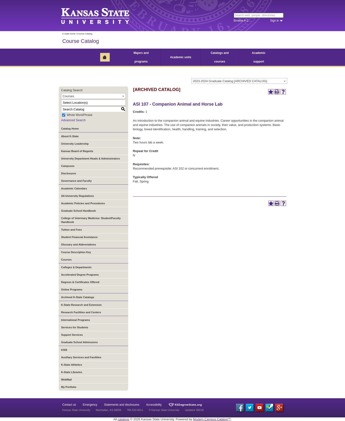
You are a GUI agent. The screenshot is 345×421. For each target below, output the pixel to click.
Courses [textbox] (68, 96)
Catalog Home (70, 128)
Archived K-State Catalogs (77, 297)
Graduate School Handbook (78, 210)
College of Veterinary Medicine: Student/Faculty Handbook (91, 220)
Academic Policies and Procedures (83, 203)
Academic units (180, 57)
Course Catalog (80, 41)
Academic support (258, 57)
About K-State (70, 136)
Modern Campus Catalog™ (212, 419)
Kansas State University (101, 15)
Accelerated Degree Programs (80, 274)
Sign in (274, 20)
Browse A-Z (241, 20)
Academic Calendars (74, 188)
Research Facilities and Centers (81, 312)
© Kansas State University (164, 410)
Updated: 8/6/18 (194, 410)
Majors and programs (141, 57)
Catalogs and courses (220, 57)
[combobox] (239, 81)
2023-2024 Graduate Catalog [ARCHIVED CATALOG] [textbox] (230, 81)
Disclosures (68, 173)
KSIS (64, 349)
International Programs (75, 320)
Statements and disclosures (121, 404)
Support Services (72, 334)
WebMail (66, 379)
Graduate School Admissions (79, 342)
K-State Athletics (71, 364)
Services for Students (74, 327)
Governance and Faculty (76, 180)
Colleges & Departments (76, 267)
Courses (66, 259)
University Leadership (75, 143)
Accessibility (154, 404)
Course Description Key (76, 252)
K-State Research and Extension (81, 304)
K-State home (68, 34)
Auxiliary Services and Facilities (81, 357)
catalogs (123, 419)
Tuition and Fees (71, 229)
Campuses (68, 166)
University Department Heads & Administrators (90, 158)
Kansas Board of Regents (77, 151)
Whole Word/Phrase (79, 115)
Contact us (69, 404)
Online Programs (71, 289)
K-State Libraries (71, 372)
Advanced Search (73, 120)
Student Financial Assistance (79, 237)
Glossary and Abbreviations (78, 244)
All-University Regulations (77, 195)
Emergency (90, 404)
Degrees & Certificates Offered (80, 282)
